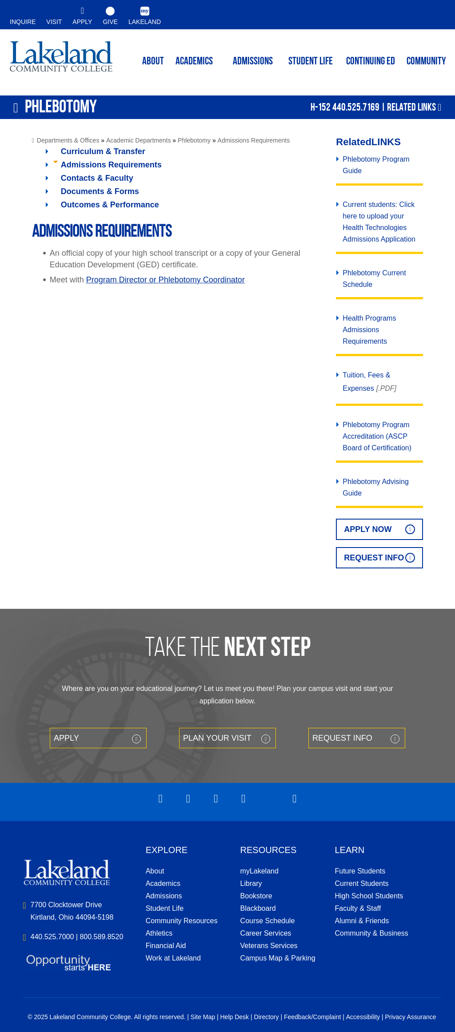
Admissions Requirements (254, 140)
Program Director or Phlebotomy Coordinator (165, 279)
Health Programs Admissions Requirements (369, 329)
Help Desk (234, 1016)
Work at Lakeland (173, 958)
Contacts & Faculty (97, 178)
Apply (66, 738)
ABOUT (153, 61)
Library (251, 883)
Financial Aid (166, 945)
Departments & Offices (68, 140)
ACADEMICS (194, 61)
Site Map (203, 1016)
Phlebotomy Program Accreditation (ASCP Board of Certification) (377, 436)
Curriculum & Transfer (103, 151)
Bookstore (256, 896)
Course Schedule (267, 921)
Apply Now (367, 529)
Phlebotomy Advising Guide (376, 487)
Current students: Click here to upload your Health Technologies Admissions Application (379, 222)
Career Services (265, 933)
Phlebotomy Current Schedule (374, 278)
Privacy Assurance (410, 1016)
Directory (266, 1016)
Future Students (360, 871)
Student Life (310, 61)
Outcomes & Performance (110, 204)
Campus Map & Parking (277, 958)
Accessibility (363, 1016)
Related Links (411, 107)
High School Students (369, 896)
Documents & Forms (100, 191)
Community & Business (371, 933)
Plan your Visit (217, 738)
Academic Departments (138, 140)
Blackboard (258, 908)
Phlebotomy (194, 140)
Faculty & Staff (358, 908)
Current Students (361, 883)
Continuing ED (370, 61)
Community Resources (182, 921)
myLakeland (61, 60)
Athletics (159, 933)
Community (426, 61)
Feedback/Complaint (312, 1016)
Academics (163, 883)
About (155, 871)
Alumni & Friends (362, 921)
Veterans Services (269, 945)
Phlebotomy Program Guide (376, 165)
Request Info (374, 557)
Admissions (253, 61)
